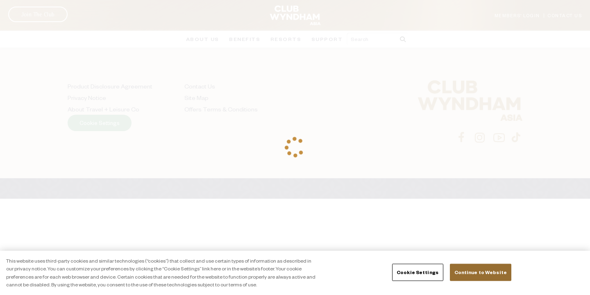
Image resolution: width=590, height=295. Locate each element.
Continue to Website (480, 272)
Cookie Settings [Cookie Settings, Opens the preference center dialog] (417, 272)
